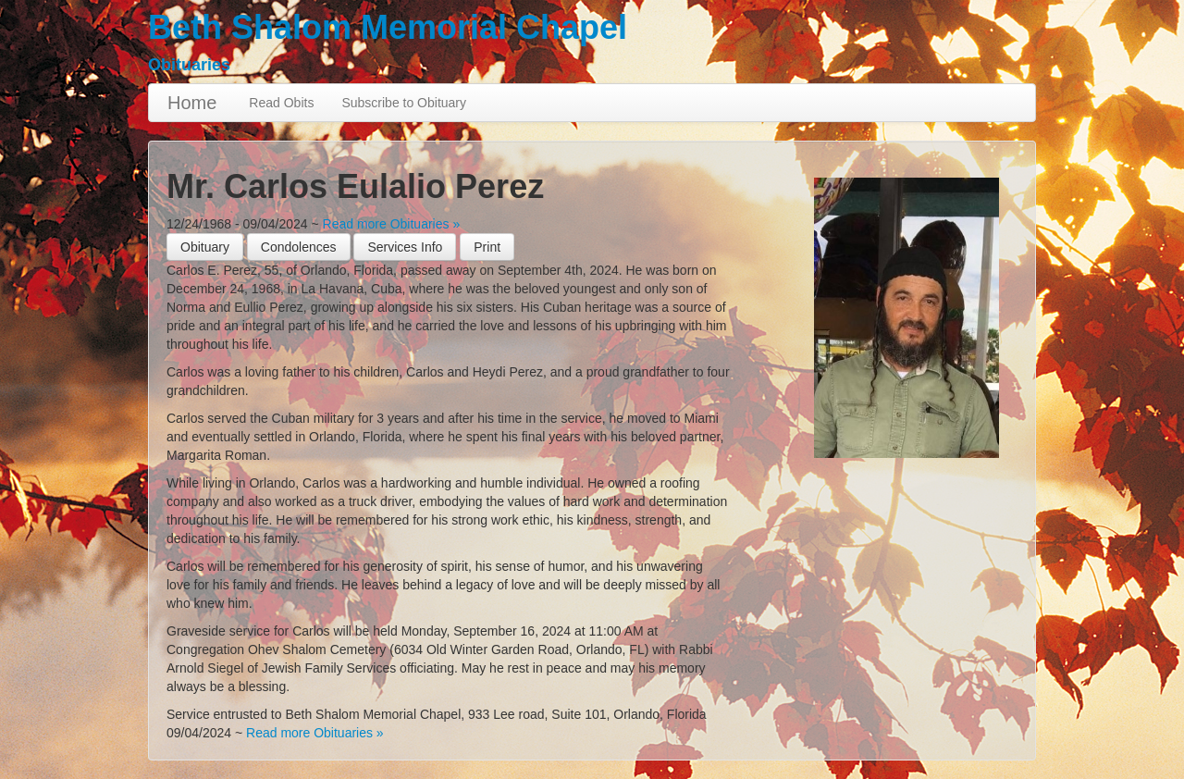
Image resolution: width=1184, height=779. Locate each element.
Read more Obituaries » (392, 223)
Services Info (404, 247)
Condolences (299, 247)
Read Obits (281, 102)
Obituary (204, 247)
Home (191, 103)
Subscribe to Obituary (403, 102)
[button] (487, 247)
